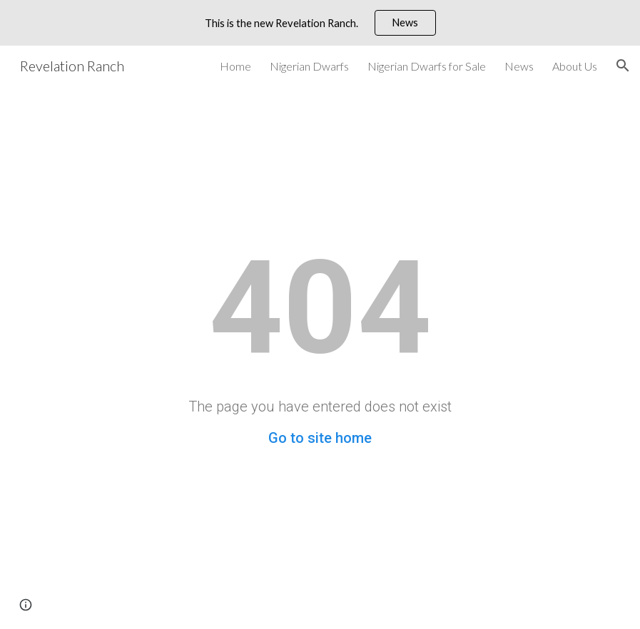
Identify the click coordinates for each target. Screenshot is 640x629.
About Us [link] (574, 66)
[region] (320, 23)
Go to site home (320, 437)
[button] (623, 65)
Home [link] (235, 66)
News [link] (519, 66)
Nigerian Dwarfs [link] (309, 66)
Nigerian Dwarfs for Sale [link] (426, 66)
